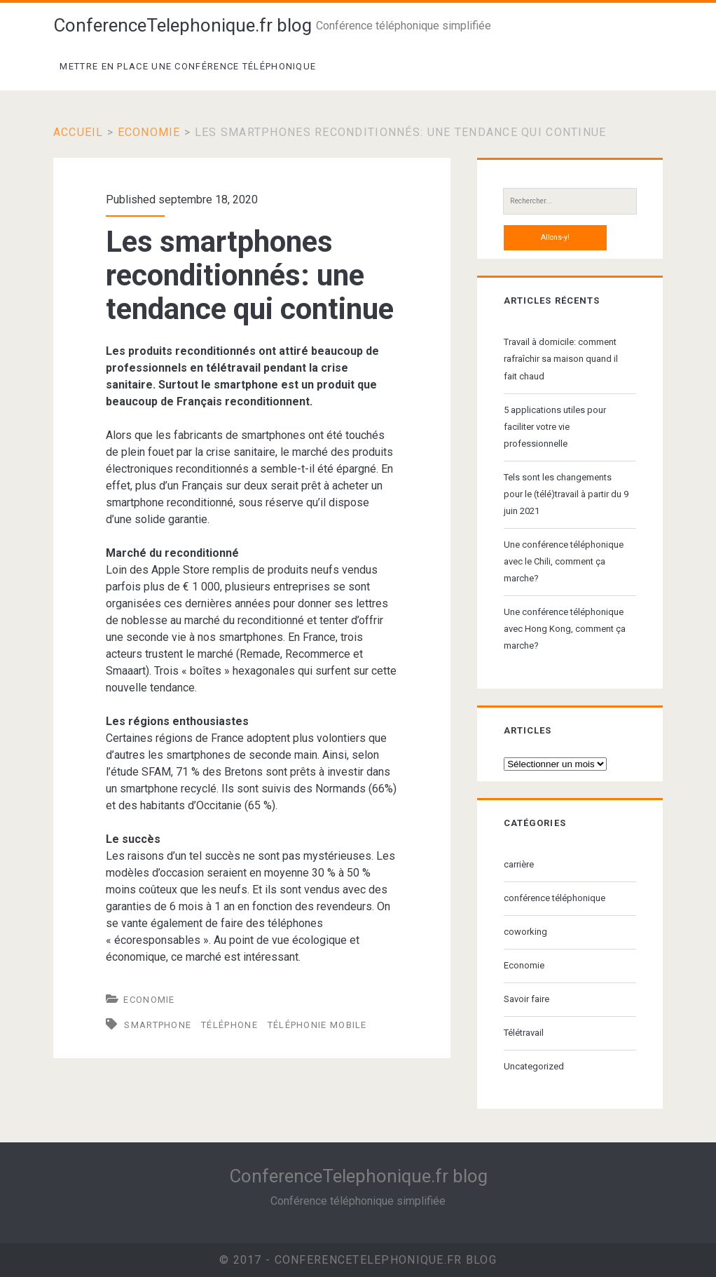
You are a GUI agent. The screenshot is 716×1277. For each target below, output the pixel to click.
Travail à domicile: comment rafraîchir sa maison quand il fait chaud (561, 359)
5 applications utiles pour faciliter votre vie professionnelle (555, 427)
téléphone (229, 1025)
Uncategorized (534, 1066)
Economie (149, 132)
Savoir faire (526, 999)
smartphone (157, 1025)
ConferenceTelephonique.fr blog (182, 25)
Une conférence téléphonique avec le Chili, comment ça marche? (564, 561)
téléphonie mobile (317, 1025)
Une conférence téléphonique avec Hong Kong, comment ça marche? (565, 629)
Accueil (78, 132)
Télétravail (524, 1032)
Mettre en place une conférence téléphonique (188, 66)
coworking (525, 931)
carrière (519, 864)
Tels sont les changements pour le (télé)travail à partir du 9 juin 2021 (566, 494)
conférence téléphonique (554, 898)
